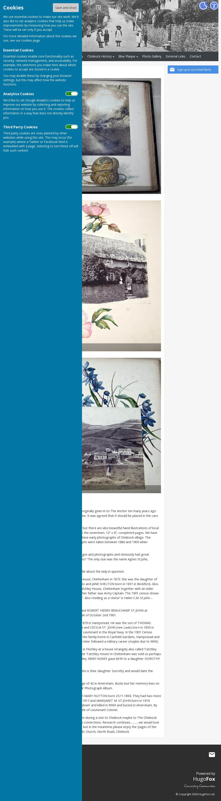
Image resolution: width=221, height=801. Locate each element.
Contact (195, 56)
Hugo (204, 778)
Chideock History (99, 56)
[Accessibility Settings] (214, 5)
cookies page (30, 40)
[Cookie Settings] (203, 5)
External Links (175, 56)
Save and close (65, 8)
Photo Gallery (151, 56)
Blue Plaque (126, 56)
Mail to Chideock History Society (212, 754)
